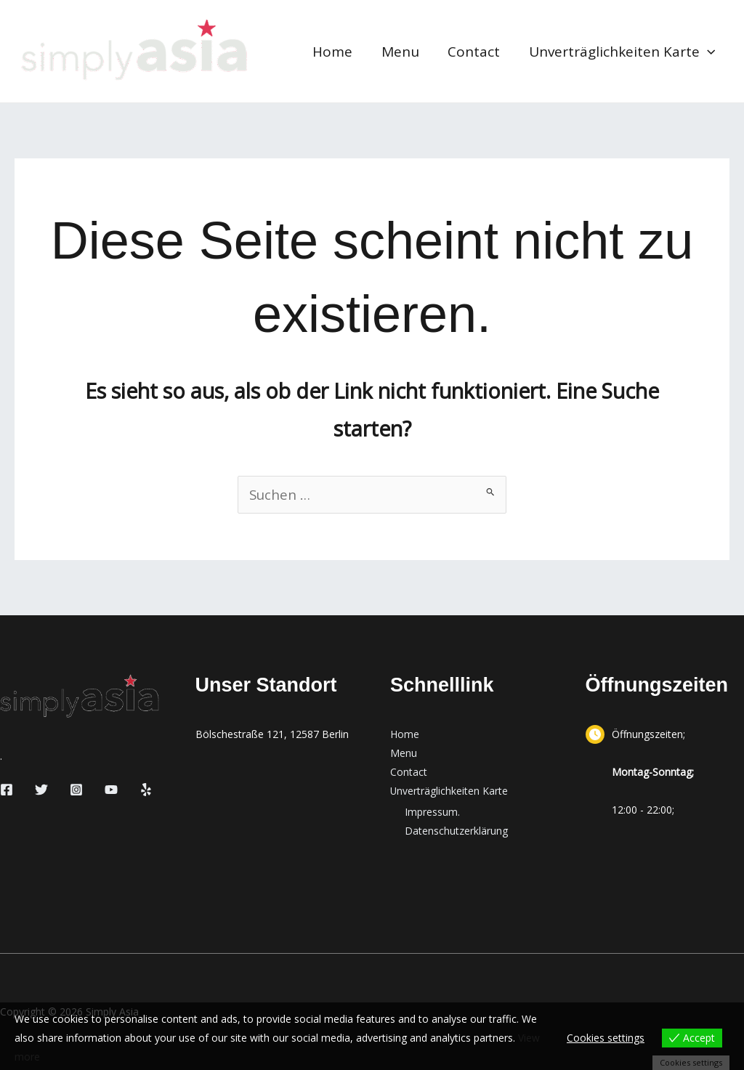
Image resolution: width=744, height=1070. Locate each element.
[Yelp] (146, 789)
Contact (476, 51)
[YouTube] (111, 789)
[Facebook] (6, 789)
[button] (708, 51)
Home (337, 51)
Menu (403, 51)
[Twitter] (41, 789)
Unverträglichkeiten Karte (623, 51)
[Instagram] (76, 789)
